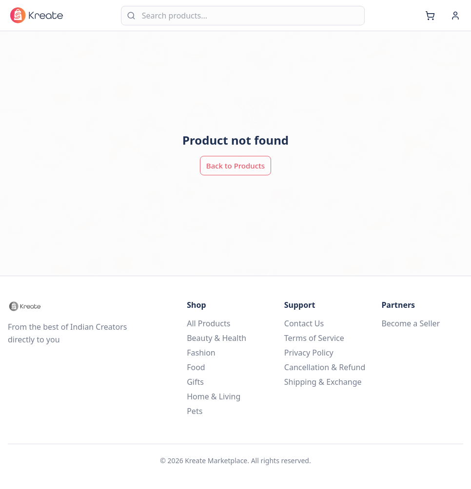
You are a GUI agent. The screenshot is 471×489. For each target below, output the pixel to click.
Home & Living (213, 396)
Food (196, 367)
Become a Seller (410, 323)
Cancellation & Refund (325, 367)
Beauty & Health (216, 338)
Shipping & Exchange (323, 381)
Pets (194, 411)
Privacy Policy (309, 352)
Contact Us (304, 323)
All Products (208, 323)
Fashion (201, 352)
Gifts (195, 381)
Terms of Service (314, 338)
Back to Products (235, 165)
